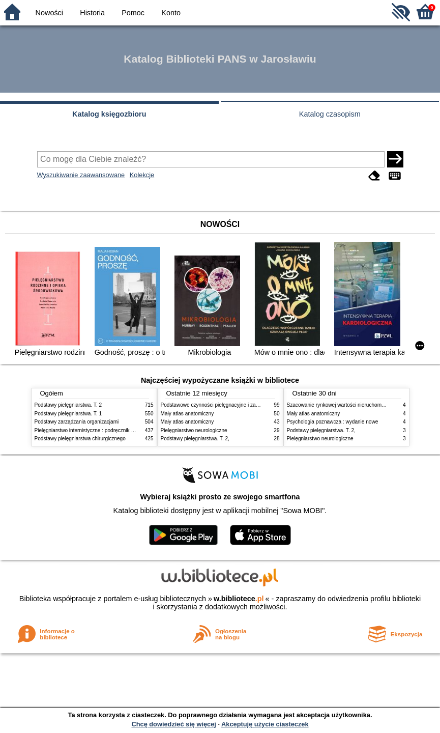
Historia (92, 13)
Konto (171, 13)
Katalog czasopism (330, 114)
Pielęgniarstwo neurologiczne (194, 430)
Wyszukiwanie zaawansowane (81, 175)
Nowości (49, 13)
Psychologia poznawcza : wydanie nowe (332, 422)
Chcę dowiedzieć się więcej (173, 724)
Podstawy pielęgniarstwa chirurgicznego (80, 438)
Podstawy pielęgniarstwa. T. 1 (68, 413)
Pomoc (133, 13)
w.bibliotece (239, 599)
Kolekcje (142, 175)
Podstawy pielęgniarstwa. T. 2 (68, 405)
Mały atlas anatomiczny (187, 413)
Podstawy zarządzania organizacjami (77, 422)
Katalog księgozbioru (109, 114)
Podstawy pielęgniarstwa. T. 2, (195, 438)
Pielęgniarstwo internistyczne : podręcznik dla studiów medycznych (111, 430)
